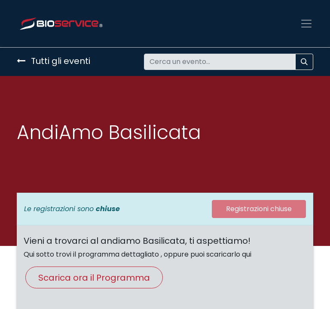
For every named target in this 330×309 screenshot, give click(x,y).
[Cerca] (304, 62)
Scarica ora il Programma (94, 278)
